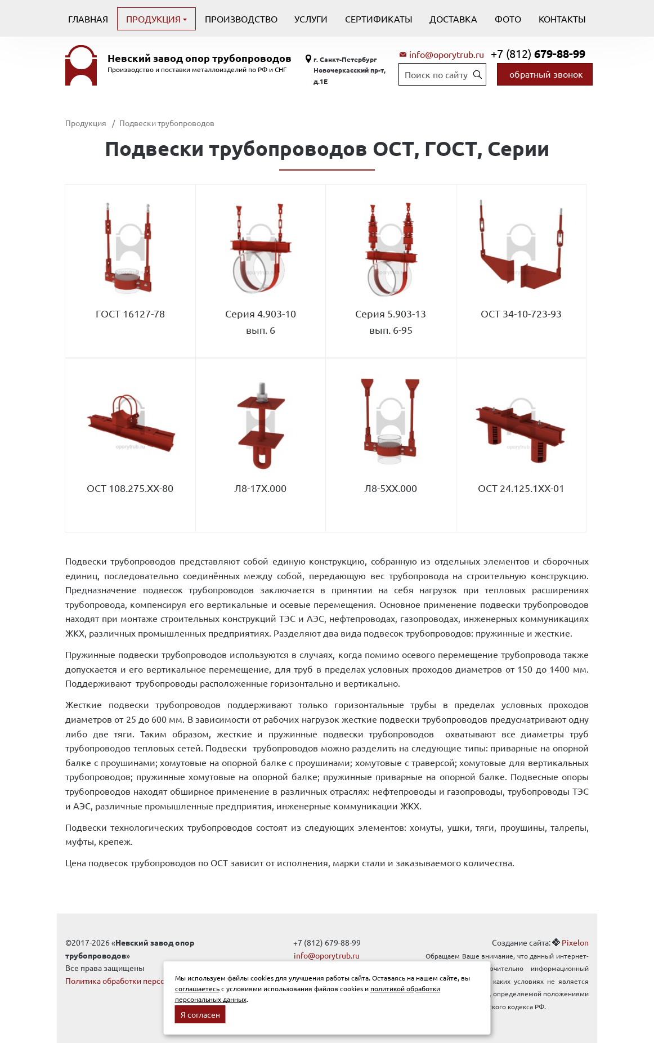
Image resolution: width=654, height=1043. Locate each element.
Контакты (562, 18)
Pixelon (575, 942)
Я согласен (200, 1014)
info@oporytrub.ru (446, 54)
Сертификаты (379, 18)
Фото (508, 18)
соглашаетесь (197, 988)
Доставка (453, 18)
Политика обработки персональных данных (145, 980)
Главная (88, 18)
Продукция (154, 18)
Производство (241, 18)
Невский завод (199, 58)
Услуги (311, 18)
